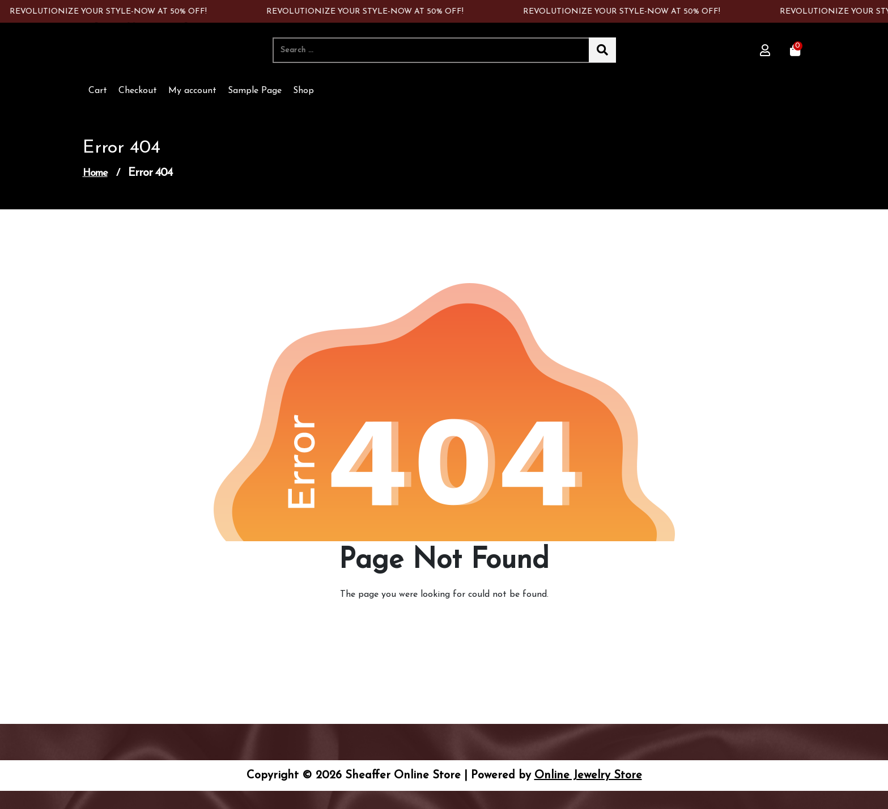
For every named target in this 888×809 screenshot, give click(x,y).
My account (192, 90)
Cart (97, 90)
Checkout (137, 90)
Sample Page (255, 90)
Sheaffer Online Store (147, 42)
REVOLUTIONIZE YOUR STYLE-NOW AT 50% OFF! (110, 11)
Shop (303, 90)
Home (95, 173)
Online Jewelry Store (588, 775)
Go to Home (437, 626)
